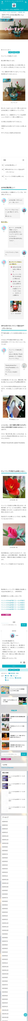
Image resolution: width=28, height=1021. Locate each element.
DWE (8, 694)
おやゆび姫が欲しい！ (11, 165)
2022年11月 (5, 997)
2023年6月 (5, 971)
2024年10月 (5, 913)
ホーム (4, 12)
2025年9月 (5, 873)
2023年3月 (5, 982)
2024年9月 (5, 917)
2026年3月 (5, 852)
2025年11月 (5, 866)
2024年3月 (5, 939)
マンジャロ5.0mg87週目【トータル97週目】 (13, 611)
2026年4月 (5, 848)
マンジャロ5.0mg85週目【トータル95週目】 (13, 616)
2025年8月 (5, 877)
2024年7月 (5, 924)
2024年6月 (5, 928)
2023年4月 (5, 979)
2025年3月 (5, 895)
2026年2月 (5, 855)
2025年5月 (5, 888)
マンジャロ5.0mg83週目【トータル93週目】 (13, 620)
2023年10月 (5, 957)
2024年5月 (5, 931)
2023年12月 (5, 950)
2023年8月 (5, 964)
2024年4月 (5, 935)
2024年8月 (5, 921)
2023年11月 (5, 953)
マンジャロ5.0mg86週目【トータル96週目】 (13, 614)
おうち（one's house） (12, 12)
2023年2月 (5, 986)
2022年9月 (5, 1004)
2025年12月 (5, 863)
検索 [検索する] (24, 643)
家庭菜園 (18, 697)
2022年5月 (5, 1019)
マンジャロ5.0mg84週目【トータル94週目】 (13, 618)
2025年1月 (5, 902)
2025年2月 (5, 899)
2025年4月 (5, 892)
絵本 (8, 699)
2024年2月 (5, 942)
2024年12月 (5, 906)
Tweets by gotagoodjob (7, 794)
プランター (15, 694)
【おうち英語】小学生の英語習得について (12, 9)
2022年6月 (5, 1015)
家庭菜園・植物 (21, 12)
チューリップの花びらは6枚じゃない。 (14, 177)
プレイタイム (10, 697)
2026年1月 (5, 859)
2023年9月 (5, 960)
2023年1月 (5, 990)
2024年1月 (5, 946)
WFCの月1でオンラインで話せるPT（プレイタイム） (14, 171)
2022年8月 (5, 1008)
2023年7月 (5, 968)
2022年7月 (5, 1011)
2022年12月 (5, 993)
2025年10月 (5, 870)
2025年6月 (5, 884)
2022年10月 (5, 1000)
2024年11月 (5, 910)
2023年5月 (5, 975)
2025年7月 (5, 881)
